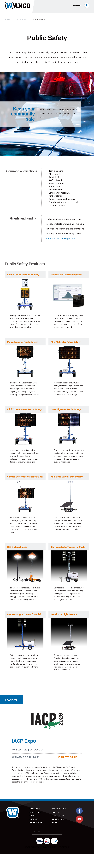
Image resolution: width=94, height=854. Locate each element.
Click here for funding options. (61, 238)
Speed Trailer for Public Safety (23, 274)
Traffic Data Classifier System (66, 274)
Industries (35, 812)
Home (7, 19)
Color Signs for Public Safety (66, 409)
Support (33, 819)
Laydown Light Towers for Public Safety (26, 614)
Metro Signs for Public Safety (22, 342)
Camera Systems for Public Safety (25, 476)
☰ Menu (77, 5)
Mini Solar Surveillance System (67, 476)
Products (34, 809)
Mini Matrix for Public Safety (65, 342)
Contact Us (58, 819)
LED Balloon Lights (17, 547)
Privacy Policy (64, 847)
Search (86, 5)
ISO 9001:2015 (35, 822)
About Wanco (59, 809)
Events (33, 816)
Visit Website (67, 757)
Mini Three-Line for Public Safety (24, 409)
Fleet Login (58, 816)
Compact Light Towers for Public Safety (70, 547)
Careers (56, 812)
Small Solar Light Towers (64, 614)
